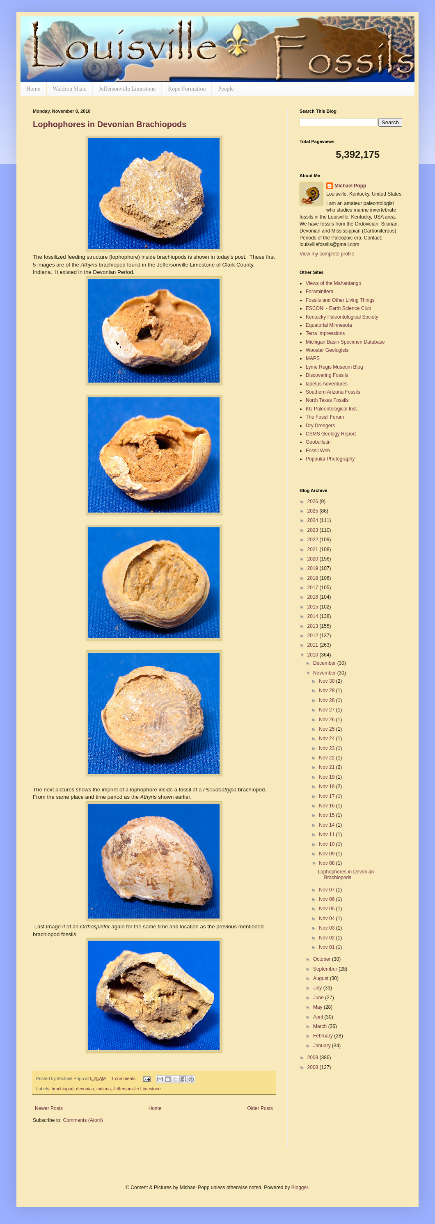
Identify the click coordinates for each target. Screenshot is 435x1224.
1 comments (123, 1078)
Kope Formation (187, 89)
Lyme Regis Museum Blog (334, 367)
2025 (313, 511)
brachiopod (62, 1088)
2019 (313, 568)
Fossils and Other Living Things (340, 300)
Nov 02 (327, 938)
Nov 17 (327, 796)
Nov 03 (327, 928)
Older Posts (260, 1108)
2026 (313, 501)
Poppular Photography (330, 459)
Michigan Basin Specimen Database (345, 342)
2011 (313, 645)
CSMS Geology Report (331, 434)
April (318, 1017)
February (323, 1036)
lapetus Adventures (327, 384)
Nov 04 (327, 918)
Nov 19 (327, 777)
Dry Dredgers (320, 426)
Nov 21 (327, 767)
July (318, 988)
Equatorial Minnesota (329, 325)
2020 (313, 559)
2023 (313, 530)
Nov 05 (327, 909)
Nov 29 (327, 690)
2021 (313, 549)
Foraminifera (319, 291)
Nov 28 (327, 700)
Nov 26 (327, 720)
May (318, 1007)
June (319, 998)
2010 (313, 655)
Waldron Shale (69, 89)
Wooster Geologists (327, 350)
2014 (313, 616)
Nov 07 (327, 890)
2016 (313, 597)
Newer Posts (49, 1108)
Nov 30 (327, 681)
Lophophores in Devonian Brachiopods (109, 124)
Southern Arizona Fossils (333, 392)
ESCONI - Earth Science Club (338, 308)
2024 (313, 520)
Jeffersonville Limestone (127, 89)
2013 (313, 626)
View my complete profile (327, 254)
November (325, 673)
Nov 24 (327, 738)
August (321, 978)
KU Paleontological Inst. (332, 409)
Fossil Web (318, 451)
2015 (313, 607)
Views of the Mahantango (333, 283)
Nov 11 (327, 834)
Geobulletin (318, 442)
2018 (313, 578)
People (226, 89)
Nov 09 (327, 854)
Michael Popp (350, 186)
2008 (313, 1067)
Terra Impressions (325, 333)
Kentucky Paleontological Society (342, 317)
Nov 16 (327, 806)
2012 (313, 635)
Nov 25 (327, 729)
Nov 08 (327, 863)
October (322, 959)
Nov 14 (327, 825)
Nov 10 (327, 844)
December (325, 663)
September (326, 969)
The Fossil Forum (325, 417)
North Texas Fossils (327, 400)
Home (33, 89)
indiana (103, 1088)
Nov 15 (327, 815)
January (322, 1045)
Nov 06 (327, 899)
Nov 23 (327, 748)
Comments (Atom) (83, 1120)
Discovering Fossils (327, 375)
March (320, 1026)
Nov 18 (327, 786)
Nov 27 (327, 710)
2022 (313, 539)
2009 (313, 1057)
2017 (313, 587)
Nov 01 (327, 947)
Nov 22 (327, 758)
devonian (85, 1088)
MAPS (313, 358)
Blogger (299, 1187)
